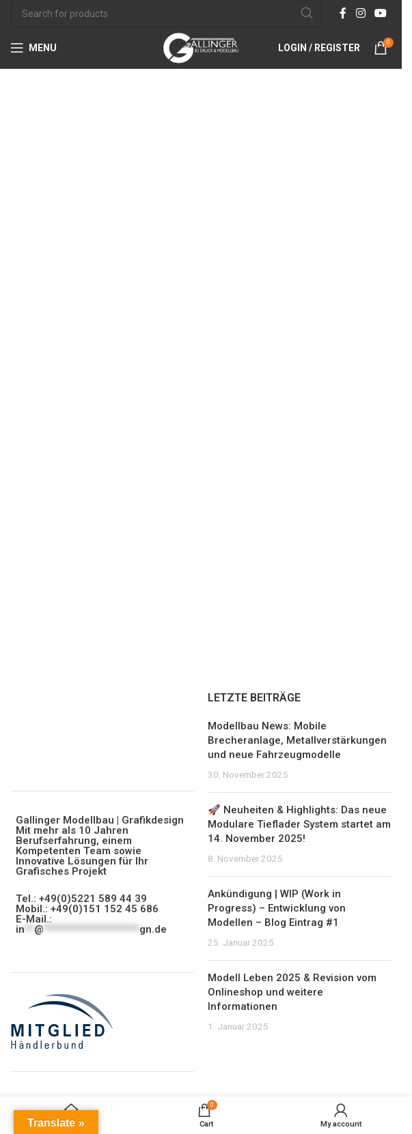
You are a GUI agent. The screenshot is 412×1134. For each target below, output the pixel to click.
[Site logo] (200, 47)
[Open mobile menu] (33, 47)
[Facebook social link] (343, 13)
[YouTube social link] (381, 13)
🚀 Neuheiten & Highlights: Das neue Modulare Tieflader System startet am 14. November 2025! (299, 824)
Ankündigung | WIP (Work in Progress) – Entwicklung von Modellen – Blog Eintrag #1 (277, 908)
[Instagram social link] (360, 13)
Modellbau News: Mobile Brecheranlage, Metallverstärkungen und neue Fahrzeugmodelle (297, 740)
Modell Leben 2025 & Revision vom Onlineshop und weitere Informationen (292, 992)
